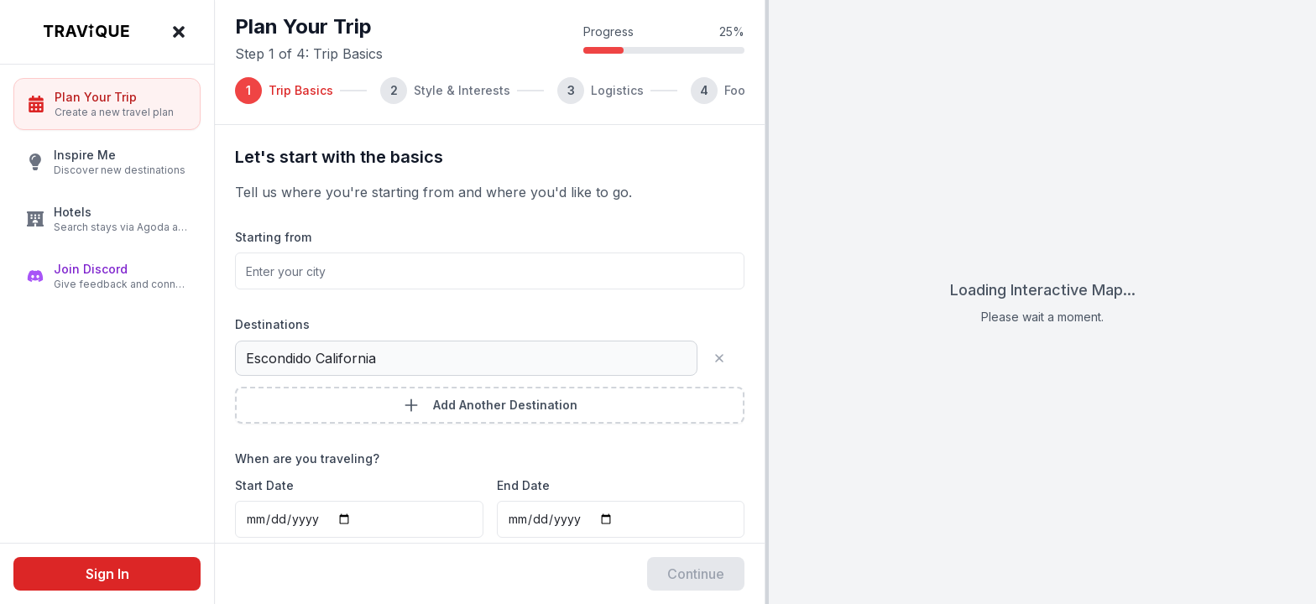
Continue (695, 573)
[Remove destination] (726, 358)
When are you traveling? (307, 458)
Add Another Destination (490, 405)
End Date (523, 485)
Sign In (107, 573)
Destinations (272, 324)
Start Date (264, 485)
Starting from (273, 237)
